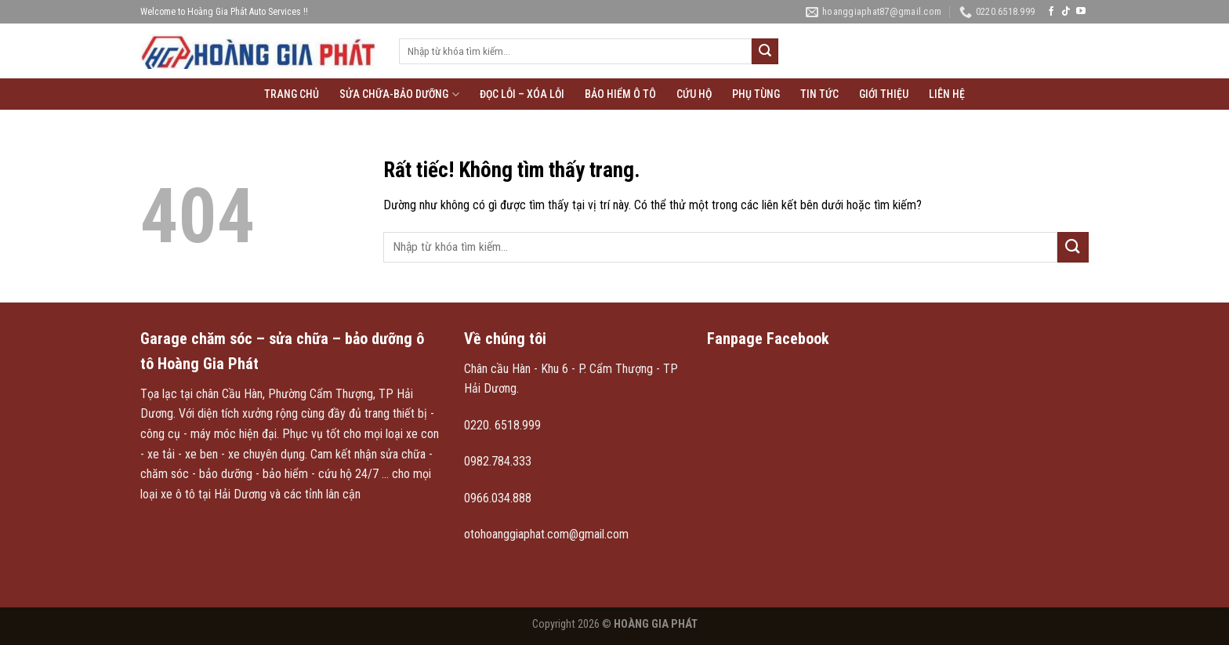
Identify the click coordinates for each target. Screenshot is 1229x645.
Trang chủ (291, 94)
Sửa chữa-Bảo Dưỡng (399, 94)
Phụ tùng (756, 94)
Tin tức (819, 94)
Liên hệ (947, 94)
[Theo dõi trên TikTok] (1066, 11)
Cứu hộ (694, 94)
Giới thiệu (883, 94)
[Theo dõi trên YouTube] (1081, 11)
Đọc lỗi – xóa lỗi (522, 94)
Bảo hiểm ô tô (620, 94)
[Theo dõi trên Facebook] (1051, 11)
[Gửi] (765, 51)
